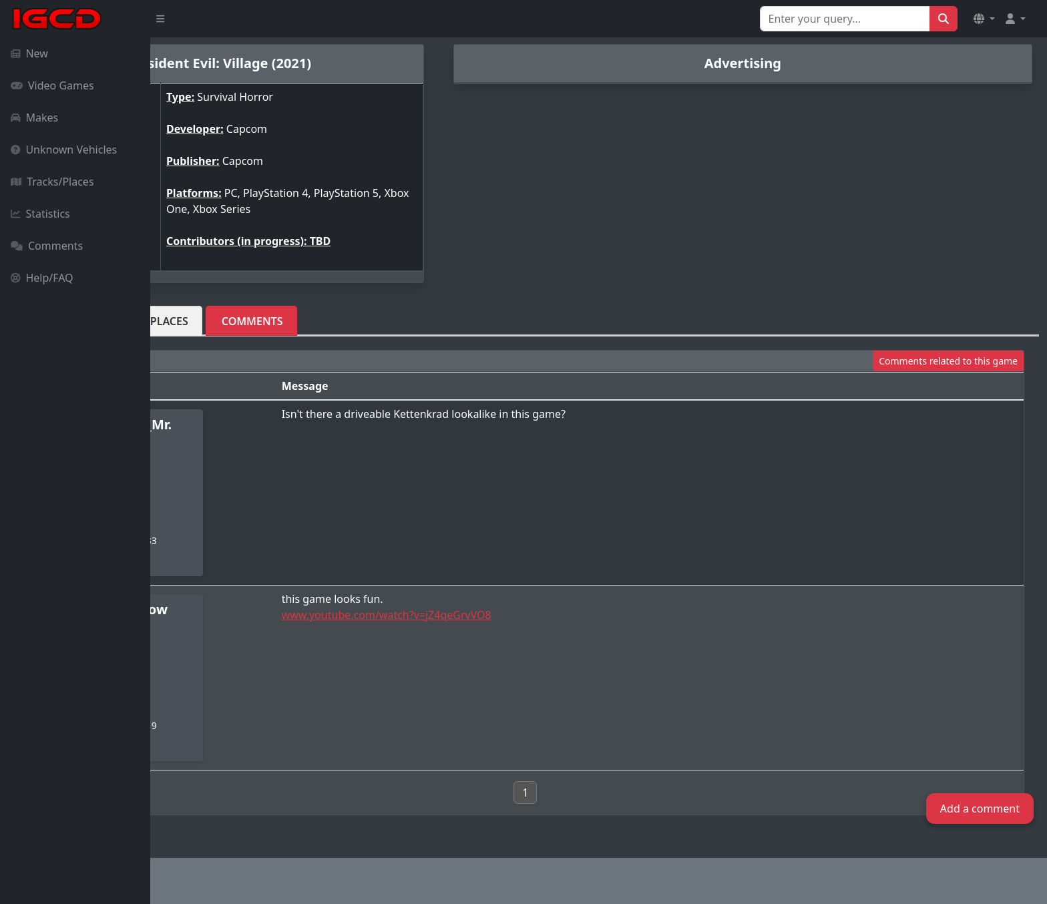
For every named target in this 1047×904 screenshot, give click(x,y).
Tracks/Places (52, 181)
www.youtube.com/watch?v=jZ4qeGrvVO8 (496, 615)
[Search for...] (845, 18)
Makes (34, 117)
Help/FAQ (42, 277)
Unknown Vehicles (64, 149)
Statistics (40, 213)
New (29, 53)
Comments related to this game (948, 361)
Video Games (52, 85)
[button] (984, 18)
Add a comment (980, 808)
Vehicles (197, 321)
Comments (47, 245)
